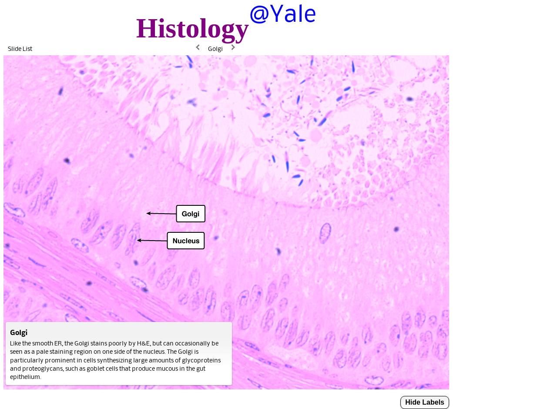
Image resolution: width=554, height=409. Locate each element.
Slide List (20, 48)
